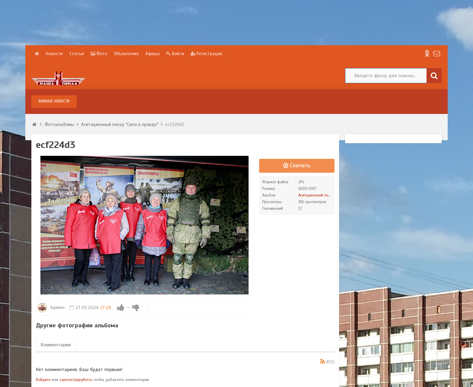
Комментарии (56, 345)
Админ (51, 307)
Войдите (43, 379)
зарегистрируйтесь (75, 379)
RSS (330, 362)
